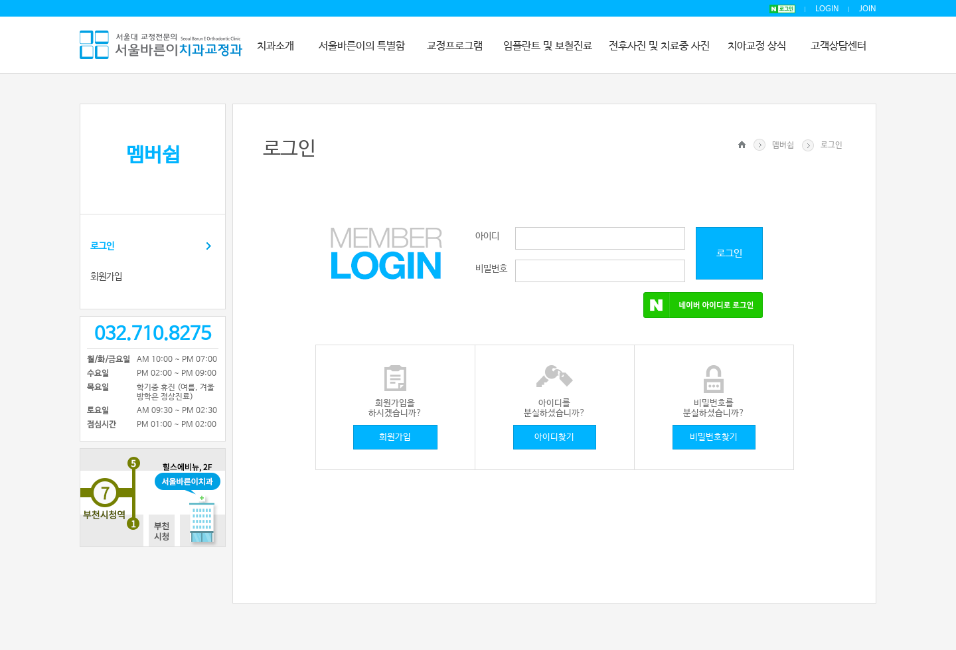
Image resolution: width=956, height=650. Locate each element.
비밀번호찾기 (714, 437)
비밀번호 (491, 269)
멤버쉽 (783, 145)
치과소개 (275, 46)
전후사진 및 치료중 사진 (659, 46)
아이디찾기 (554, 437)
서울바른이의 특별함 (362, 46)
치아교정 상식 (757, 46)
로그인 (102, 246)
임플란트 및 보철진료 (547, 46)
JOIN (867, 9)
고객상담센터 (838, 46)
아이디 (487, 236)
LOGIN (827, 9)
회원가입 (106, 277)
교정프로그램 (455, 46)
